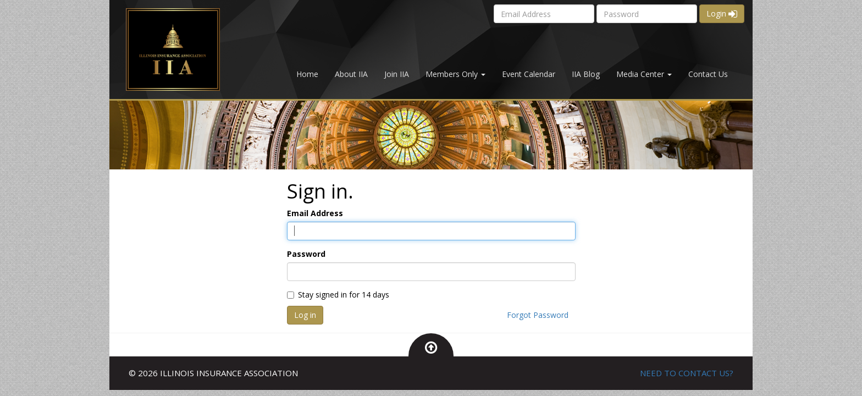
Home (307, 74)
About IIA (351, 74)
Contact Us (708, 74)
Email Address (315, 213)
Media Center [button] (644, 74)
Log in (305, 315)
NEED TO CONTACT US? (686, 372)
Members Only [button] (455, 74)
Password (306, 254)
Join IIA (396, 74)
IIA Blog (586, 74)
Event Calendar (528, 74)
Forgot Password (537, 315)
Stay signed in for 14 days (338, 294)
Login (721, 13)
